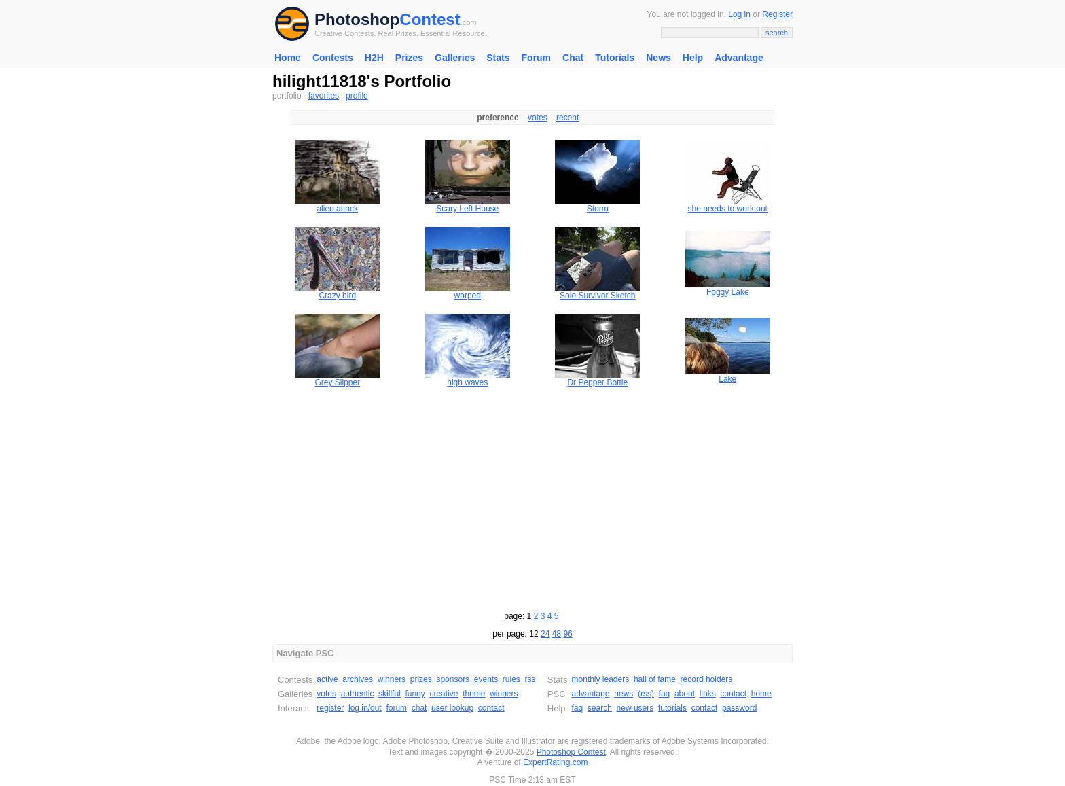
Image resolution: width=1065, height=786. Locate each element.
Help (693, 57)
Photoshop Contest (571, 752)
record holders (707, 679)
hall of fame (655, 679)
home (761, 693)
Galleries (455, 57)
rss (530, 679)
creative (443, 693)
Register (777, 14)
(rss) (646, 693)
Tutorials (614, 57)
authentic (357, 693)
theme (474, 693)
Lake (727, 379)
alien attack (337, 208)
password (739, 708)
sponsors (452, 679)
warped (467, 295)
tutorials (672, 708)
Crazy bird (337, 295)
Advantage (739, 57)
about (684, 693)
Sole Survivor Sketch (597, 295)
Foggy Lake (727, 292)
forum (396, 708)
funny (415, 693)
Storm (598, 208)
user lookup (452, 708)
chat (419, 708)
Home (287, 57)
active (327, 679)
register (330, 708)
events (486, 679)
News (658, 57)
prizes (421, 679)
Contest (429, 19)
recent (567, 117)
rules (511, 679)
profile (357, 96)
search (600, 708)
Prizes (409, 57)
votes (537, 117)
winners (391, 679)
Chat (572, 57)
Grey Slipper (337, 382)
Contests (332, 57)
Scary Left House (467, 208)
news (623, 693)
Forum (536, 57)
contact (491, 708)
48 (556, 634)
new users (635, 708)
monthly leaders (600, 679)
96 (567, 634)
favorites (323, 96)
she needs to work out (728, 208)
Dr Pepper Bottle (597, 382)
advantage (590, 693)
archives (357, 679)
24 (545, 634)
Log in (739, 14)
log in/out (365, 708)
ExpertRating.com (555, 762)
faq (664, 693)
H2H (374, 57)
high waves (467, 382)
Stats (497, 57)
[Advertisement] (532, 497)
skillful (389, 693)
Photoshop (356, 19)
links (708, 693)
